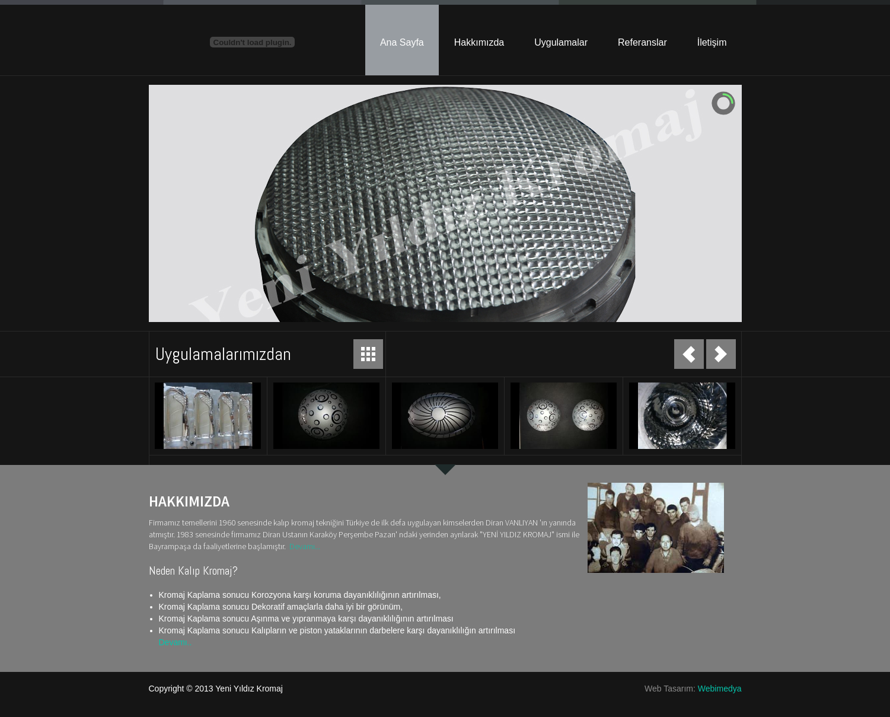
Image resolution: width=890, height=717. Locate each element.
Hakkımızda (479, 42)
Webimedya (720, 688)
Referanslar (642, 42)
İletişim (712, 42)
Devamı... (304, 546)
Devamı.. (175, 642)
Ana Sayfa (402, 42)
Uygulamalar (561, 42)
